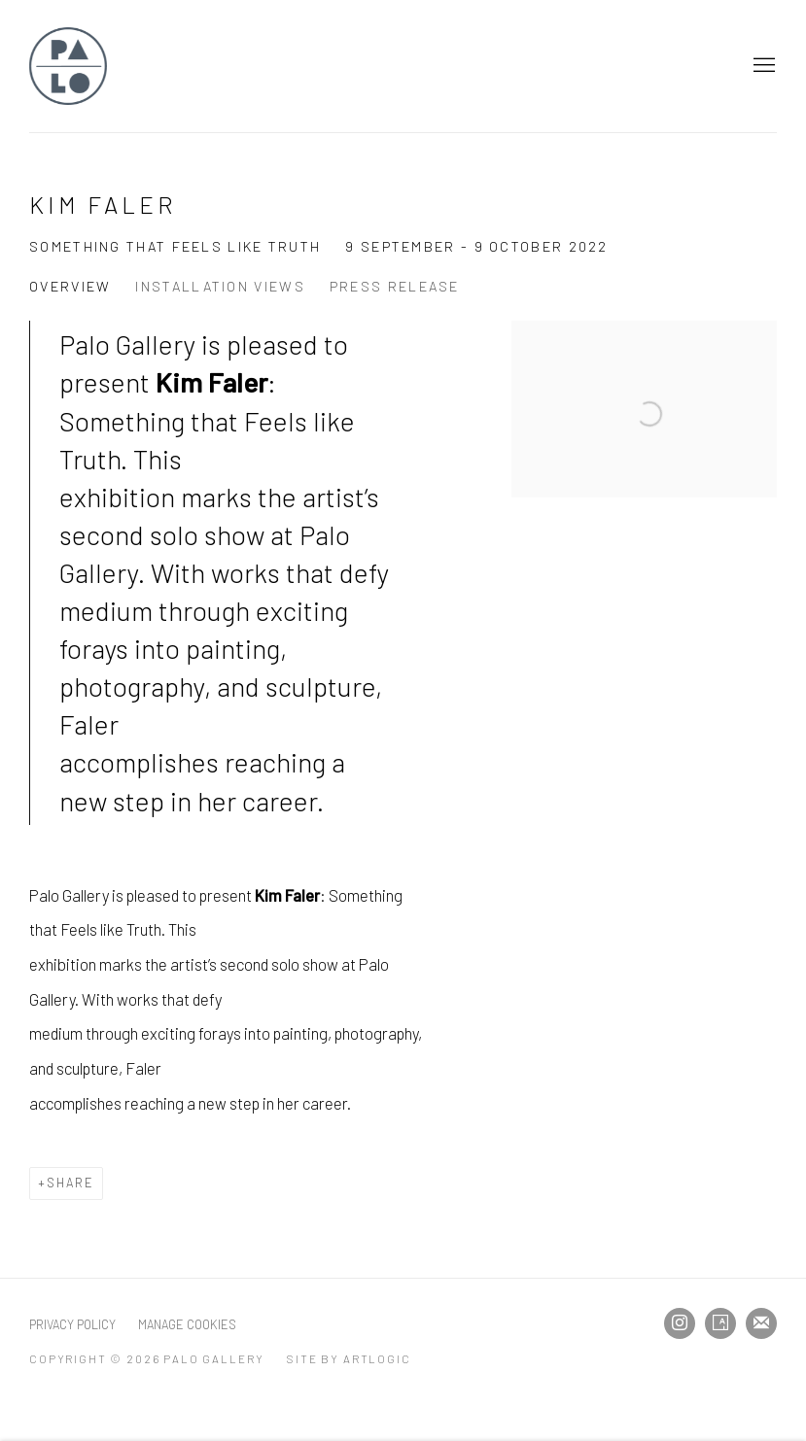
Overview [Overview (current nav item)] (70, 286)
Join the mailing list (761, 1323)
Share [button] (70, 1182)
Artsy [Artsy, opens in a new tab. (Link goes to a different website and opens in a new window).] (720, 1323)
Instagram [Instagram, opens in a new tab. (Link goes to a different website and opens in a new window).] (679, 1323)
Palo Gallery (68, 66)
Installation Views (219, 286)
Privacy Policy (72, 1324)
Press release (395, 286)
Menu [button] (762, 66)
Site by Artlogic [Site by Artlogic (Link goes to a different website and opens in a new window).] (348, 1358)
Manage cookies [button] (187, 1324)
